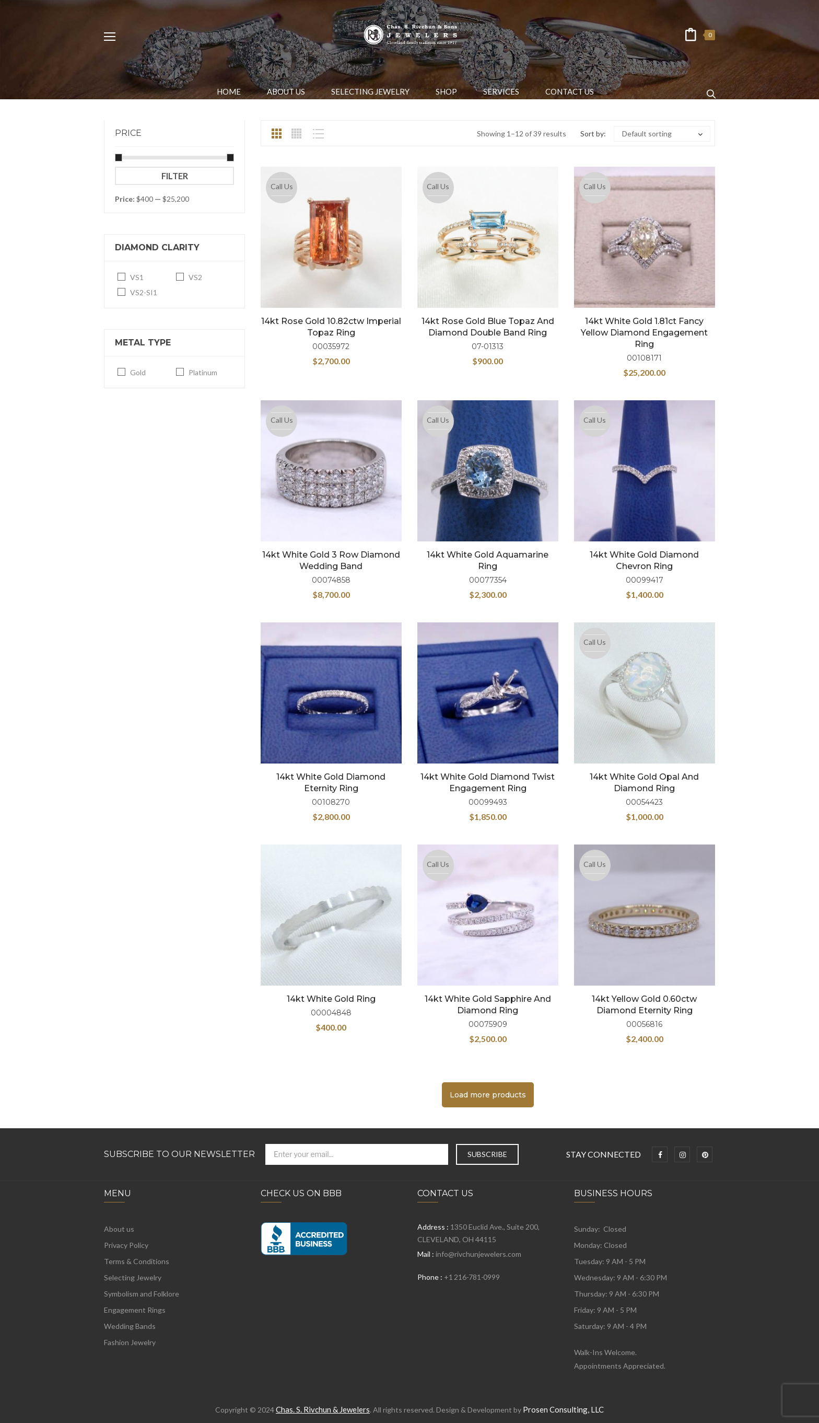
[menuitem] (229, 91)
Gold (138, 372)
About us (119, 1228)
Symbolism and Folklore (141, 1293)
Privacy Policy (126, 1245)
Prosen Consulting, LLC (563, 1409)
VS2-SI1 (143, 292)
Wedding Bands (130, 1326)
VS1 (137, 277)
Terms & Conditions (136, 1261)
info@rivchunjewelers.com (478, 1254)
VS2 (195, 277)
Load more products (488, 1095)
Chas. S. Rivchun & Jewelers (323, 1409)
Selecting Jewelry (132, 1277)
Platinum (203, 372)
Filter (174, 176)
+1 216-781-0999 (471, 1276)
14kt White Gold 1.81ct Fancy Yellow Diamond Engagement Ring (644, 332)
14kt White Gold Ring (331, 999)
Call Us (282, 186)
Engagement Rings (135, 1309)
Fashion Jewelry (130, 1342)
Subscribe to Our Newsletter (179, 1154)
